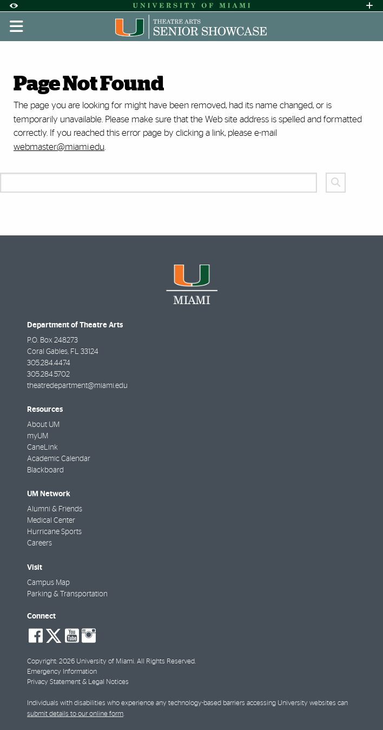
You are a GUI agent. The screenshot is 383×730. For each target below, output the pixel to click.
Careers (39, 543)
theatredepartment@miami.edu (77, 386)
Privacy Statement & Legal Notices (78, 682)
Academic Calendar (58, 459)
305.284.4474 (48, 363)
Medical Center (51, 520)
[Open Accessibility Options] (13, 5)
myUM (37, 436)
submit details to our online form (75, 714)
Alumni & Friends (54, 509)
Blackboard (45, 470)
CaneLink (42, 447)
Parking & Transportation (67, 594)
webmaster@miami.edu (59, 147)
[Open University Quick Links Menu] (369, 5)
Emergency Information (62, 671)
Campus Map (48, 583)
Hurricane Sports (54, 532)
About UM (43, 425)
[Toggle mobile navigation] (16, 26)
